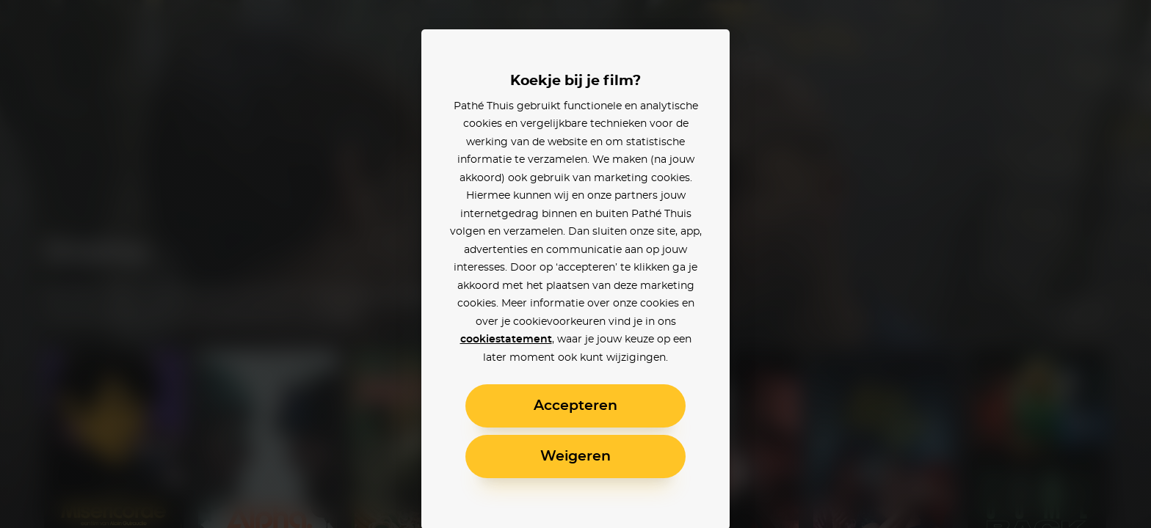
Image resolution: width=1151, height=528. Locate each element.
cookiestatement (506, 339)
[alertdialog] (575, 264)
